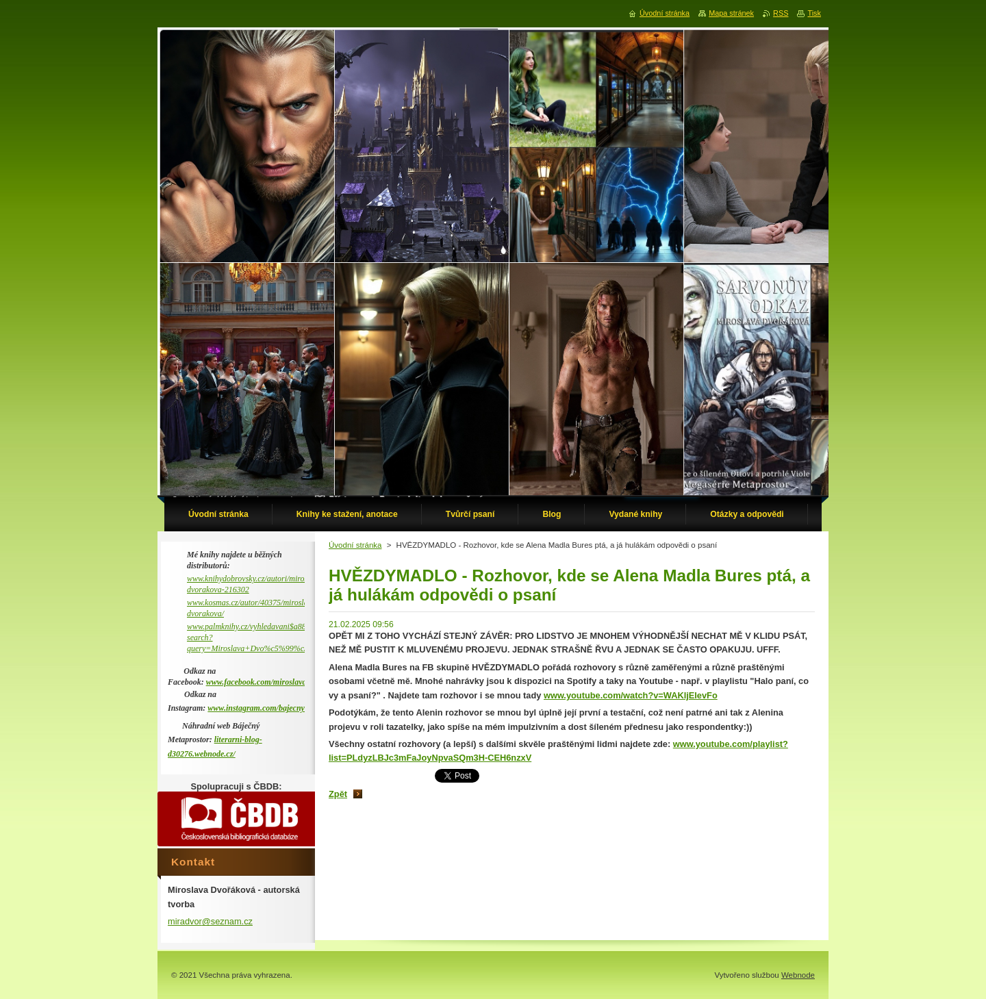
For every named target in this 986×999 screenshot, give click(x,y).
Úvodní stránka (355, 545)
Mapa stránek (731, 13)
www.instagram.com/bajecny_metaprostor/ (279, 708)
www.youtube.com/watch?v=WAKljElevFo (631, 695)
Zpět (338, 794)
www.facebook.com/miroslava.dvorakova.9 (278, 682)
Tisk (814, 13)
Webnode (798, 975)
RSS (780, 13)
